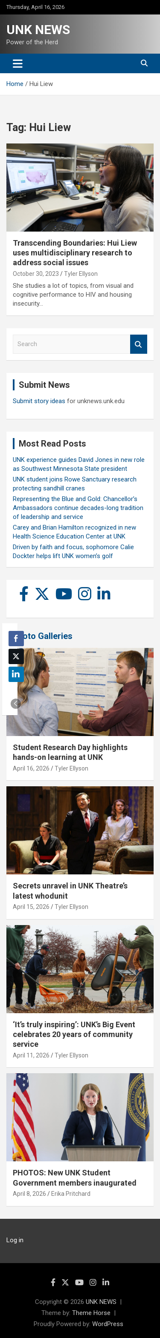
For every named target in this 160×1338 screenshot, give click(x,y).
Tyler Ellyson (81, 273)
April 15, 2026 (31, 906)
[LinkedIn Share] (16, 674)
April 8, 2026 (29, 1193)
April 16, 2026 (31, 768)
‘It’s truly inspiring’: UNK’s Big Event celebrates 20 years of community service (74, 1034)
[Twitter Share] (16, 656)
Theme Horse (91, 1313)
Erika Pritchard (70, 1193)
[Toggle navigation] (17, 63)
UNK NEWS (38, 29)
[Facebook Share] (16, 638)
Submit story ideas (39, 401)
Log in (14, 1240)
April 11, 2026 (31, 1055)
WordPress (107, 1324)
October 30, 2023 (36, 273)
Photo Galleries (42, 636)
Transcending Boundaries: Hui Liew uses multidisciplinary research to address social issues (75, 252)
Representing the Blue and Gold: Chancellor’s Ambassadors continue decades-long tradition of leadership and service (78, 508)
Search (138, 344)
